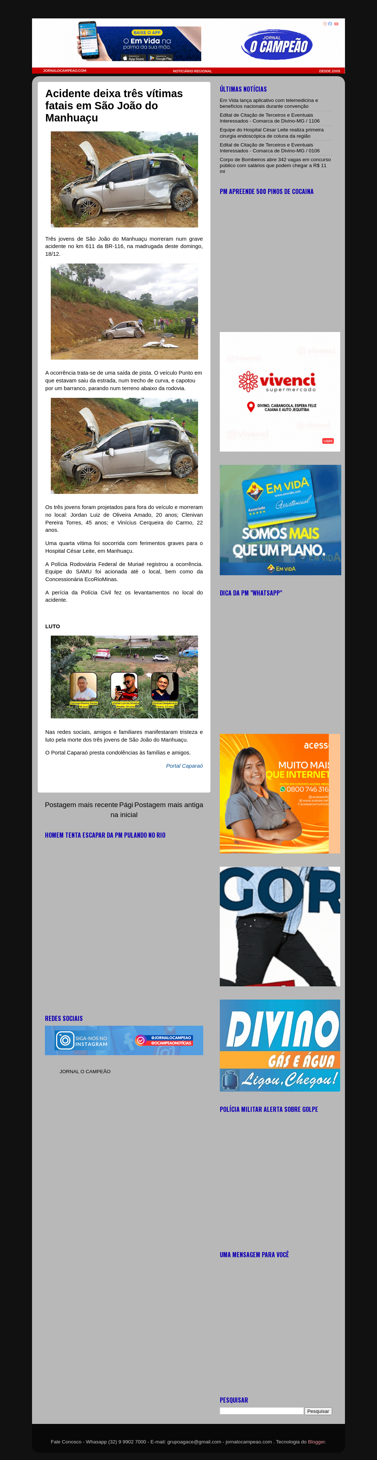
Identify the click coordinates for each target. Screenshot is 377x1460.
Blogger (316, 1442)
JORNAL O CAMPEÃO (85, 1071)
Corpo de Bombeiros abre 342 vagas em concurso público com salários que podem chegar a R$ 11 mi (275, 165)
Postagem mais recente (81, 805)
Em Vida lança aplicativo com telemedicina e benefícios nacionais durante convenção (269, 103)
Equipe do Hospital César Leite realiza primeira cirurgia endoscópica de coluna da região (272, 132)
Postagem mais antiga (168, 805)
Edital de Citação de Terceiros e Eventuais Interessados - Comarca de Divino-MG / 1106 (270, 118)
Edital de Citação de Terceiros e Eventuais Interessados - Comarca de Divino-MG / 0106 (270, 147)
